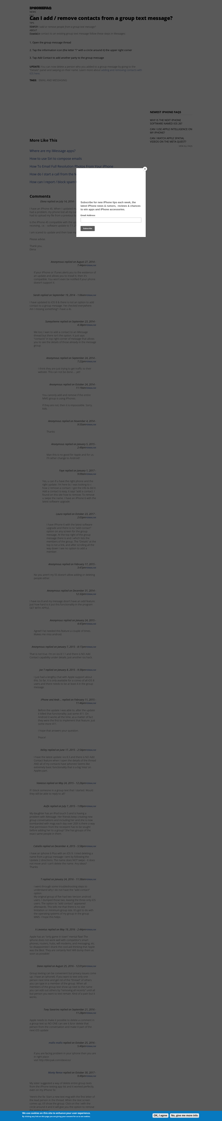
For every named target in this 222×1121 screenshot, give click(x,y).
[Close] (145, 169)
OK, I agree (160, 1115)
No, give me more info (184, 1115)
